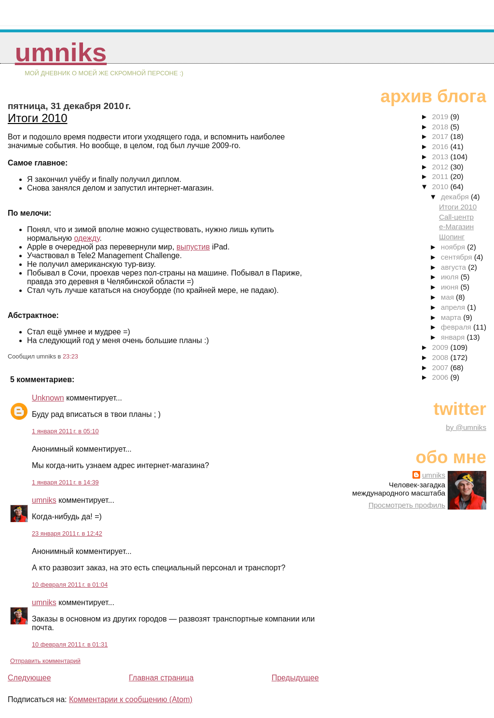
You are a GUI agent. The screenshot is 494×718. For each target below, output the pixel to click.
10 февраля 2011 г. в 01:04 (70, 584)
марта (452, 317)
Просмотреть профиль (407, 505)
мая (448, 297)
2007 (441, 367)
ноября (454, 247)
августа (454, 267)
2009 (441, 347)
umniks (61, 52)
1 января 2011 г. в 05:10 (65, 431)
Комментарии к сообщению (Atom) (130, 699)
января (454, 337)
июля (451, 277)
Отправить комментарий (45, 660)
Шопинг (452, 237)
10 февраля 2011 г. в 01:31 (70, 644)
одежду (86, 238)
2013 (441, 156)
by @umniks (466, 427)
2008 (441, 357)
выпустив (193, 247)
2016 (441, 146)
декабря (456, 197)
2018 (441, 127)
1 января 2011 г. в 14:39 (65, 482)
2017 (441, 136)
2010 (441, 186)
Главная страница (161, 678)
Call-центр (456, 217)
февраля (457, 327)
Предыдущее (295, 678)
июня (451, 287)
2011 (441, 176)
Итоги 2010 (38, 117)
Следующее (29, 678)
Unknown (48, 398)
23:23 (70, 356)
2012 (441, 167)
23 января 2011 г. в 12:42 (67, 533)
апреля (454, 307)
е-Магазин (456, 226)
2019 (441, 116)
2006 (441, 377)
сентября (457, 257)
